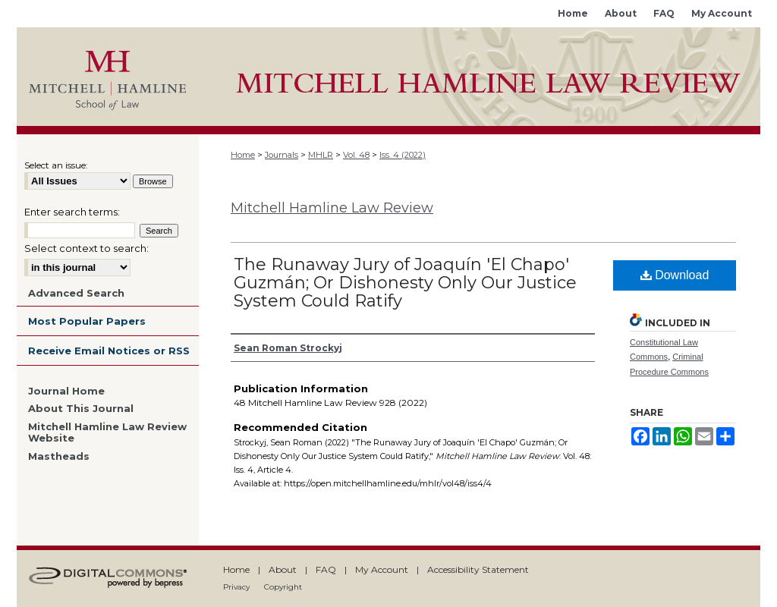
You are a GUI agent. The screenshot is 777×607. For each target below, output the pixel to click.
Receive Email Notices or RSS (109, 350)
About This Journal (81, 408)
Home (243, 154)
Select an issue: (56, 165)
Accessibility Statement (478, 569)
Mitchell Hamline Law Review (332, 208)
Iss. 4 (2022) (402, 154)
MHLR (320, 154)
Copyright (283, 587)
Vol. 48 (356, 154)
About (283, 569)
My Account (381, 569)
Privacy (236, 587)
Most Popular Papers (87, 321)
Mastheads (59, 456)
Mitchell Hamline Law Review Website (107, 433)
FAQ (326, 569)
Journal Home (66, 391)
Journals (281, 154)
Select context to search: (86, 248)
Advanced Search (76, 293)
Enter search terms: (72, 212)
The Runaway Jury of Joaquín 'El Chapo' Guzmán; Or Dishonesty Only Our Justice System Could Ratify (405, 282)
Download (674, 275)
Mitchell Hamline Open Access (479, 76)
